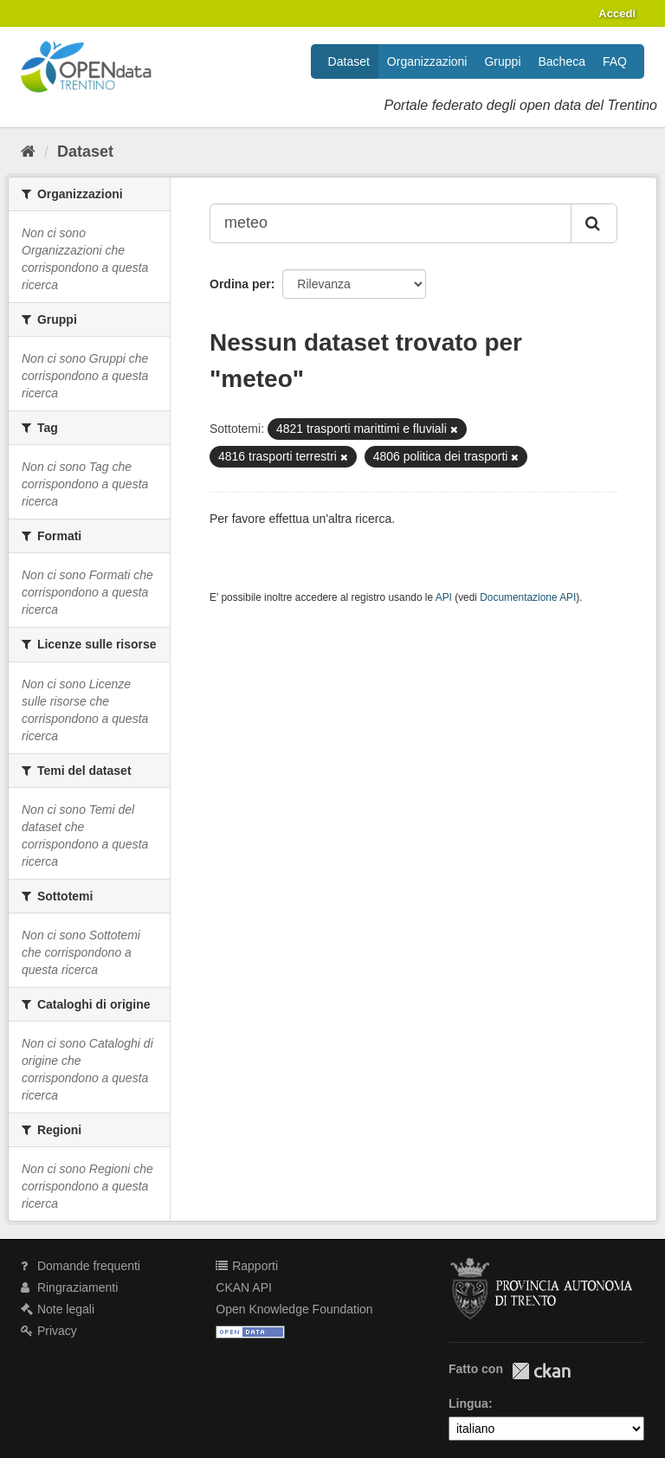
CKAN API (244, 1287)
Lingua (468, 1403)
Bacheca (562, 61)
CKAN (541, 1371)
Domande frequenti (80, 1266)
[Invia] (594, 223)
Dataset (349, 61)
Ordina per (240, 284)
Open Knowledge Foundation (294, 1309)
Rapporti (247, 1266)
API (444, 597)
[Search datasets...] (390, 223)
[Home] (28, 151)
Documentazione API (528, 597)
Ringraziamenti (69, 1287)
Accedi (617, 13)
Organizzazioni (427, 61)
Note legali (57, 1309)
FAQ (615, 61)
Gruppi (502, 61)
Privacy (49, 1331)
